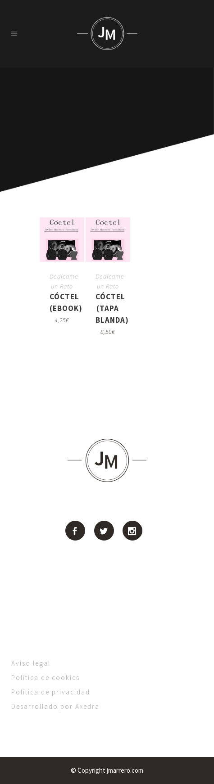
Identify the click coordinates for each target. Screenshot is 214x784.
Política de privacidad (50, 692)
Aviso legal (30, 663)
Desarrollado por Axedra (55, 706)
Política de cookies (45, 677)
